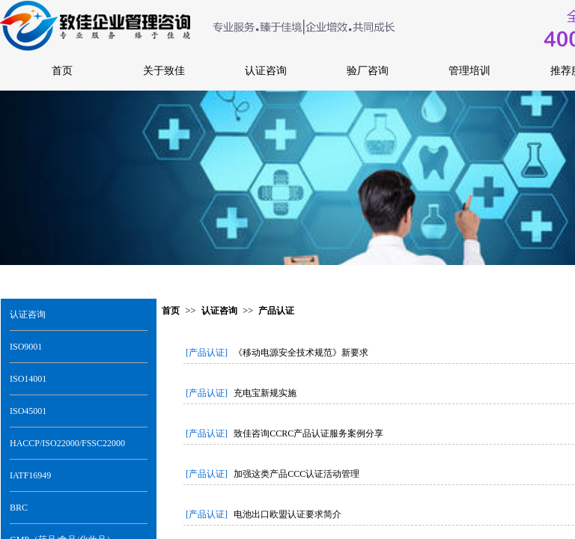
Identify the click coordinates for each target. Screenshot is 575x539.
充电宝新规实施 (265, 393)
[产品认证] (207, 352)
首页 (171, 310)
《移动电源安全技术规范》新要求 (301, 352)
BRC (19, 507)
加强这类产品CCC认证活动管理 (296, 474)
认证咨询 (28, 314)
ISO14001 (28, 379)
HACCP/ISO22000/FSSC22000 (67, 443)
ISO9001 (26, 346)
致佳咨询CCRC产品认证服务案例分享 (308, 433)
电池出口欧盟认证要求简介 (287, 514)
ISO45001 (28, 411)
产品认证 (276, 310)
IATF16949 (30, 475)
